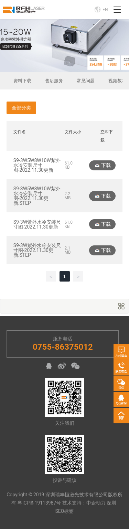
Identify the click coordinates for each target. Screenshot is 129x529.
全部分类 (21, 107)
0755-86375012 (63, 347)
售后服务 (54, 80)
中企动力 (96, 503)
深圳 (111, 503)
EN (101, 9)
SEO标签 (64, 511)
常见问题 (86, 80)
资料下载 (22, 80)
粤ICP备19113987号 (39, 503)
